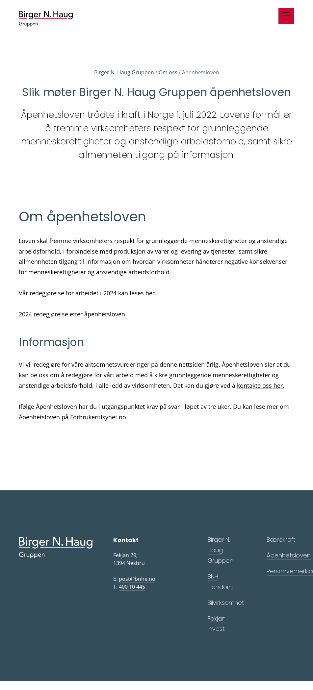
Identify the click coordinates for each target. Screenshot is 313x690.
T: (129, 587)
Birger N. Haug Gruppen (124, 72)
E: (134, 579)
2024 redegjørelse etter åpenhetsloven (72, 314)
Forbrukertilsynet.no (98, 417)
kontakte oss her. (260, 385)
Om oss (168, 72)
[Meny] (286, 16)
